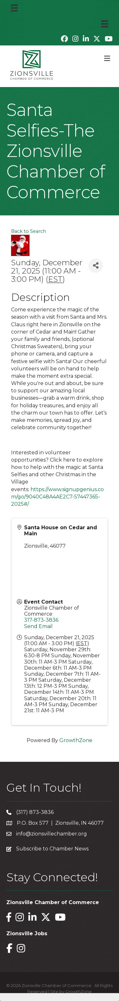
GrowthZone (75, 740)
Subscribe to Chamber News (52, 849)
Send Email (38, 626)
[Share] (96, 266)
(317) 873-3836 (35, 812)
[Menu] (14, 8)
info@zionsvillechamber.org (51, 834)
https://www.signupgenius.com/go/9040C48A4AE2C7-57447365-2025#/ (57, 496)
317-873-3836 (41, 620)
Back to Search (28, 231)
